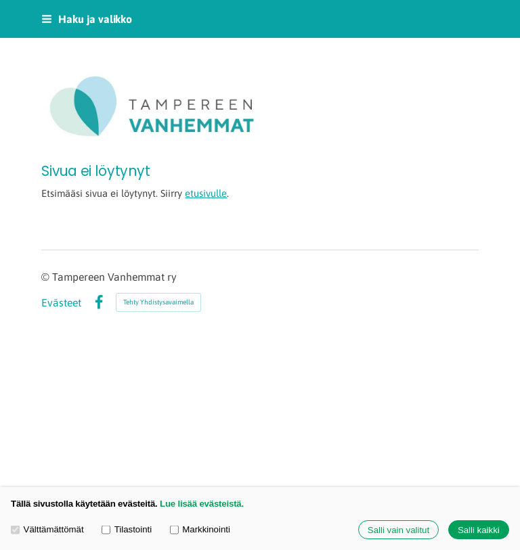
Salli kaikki (479, 530)
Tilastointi (127, 529)
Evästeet (61, 303)
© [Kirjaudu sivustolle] (46, 277)
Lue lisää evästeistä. (202, 504)
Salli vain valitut (398, 530)
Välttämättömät (47, 529)
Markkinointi (200, 529)
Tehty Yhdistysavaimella (158, 302)
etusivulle (206, 193)
